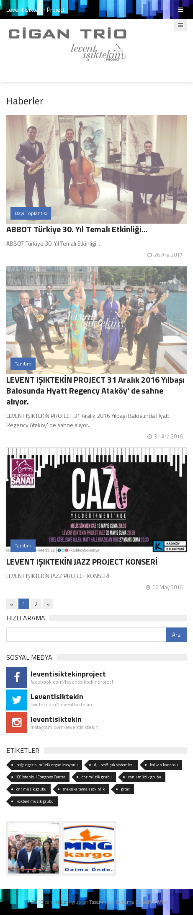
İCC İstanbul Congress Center (40, 777)
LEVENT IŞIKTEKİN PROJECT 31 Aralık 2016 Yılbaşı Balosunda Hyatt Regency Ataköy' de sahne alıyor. (95, 390)
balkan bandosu (164, 765)
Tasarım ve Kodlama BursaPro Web (128, 902)
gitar (125, 789)
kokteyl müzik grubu (35, 801)
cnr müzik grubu (97, 777)
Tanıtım (23, 364)
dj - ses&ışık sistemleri (114, 765)
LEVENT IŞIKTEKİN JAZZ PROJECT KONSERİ (82, 561)
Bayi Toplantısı (31, 213)
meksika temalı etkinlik (84, 789)
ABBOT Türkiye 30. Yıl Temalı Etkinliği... (77, 229)
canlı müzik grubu (144, 777)
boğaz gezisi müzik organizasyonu (47, 765)
